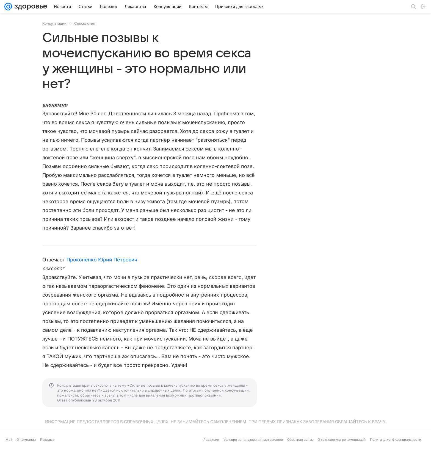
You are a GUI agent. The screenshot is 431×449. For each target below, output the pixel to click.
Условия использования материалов (253, 439)
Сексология (84, 23)
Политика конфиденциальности (395, 439)
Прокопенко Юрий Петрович (102, 260)
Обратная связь (300, 439)
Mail (8, 439)
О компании (26, 439)
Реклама (47, 439)
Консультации (54, 23)
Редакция (211, 439)
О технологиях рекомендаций (341, 439)
